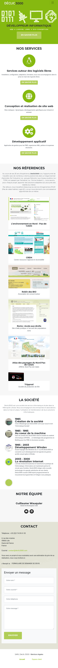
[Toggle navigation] (53, 3)
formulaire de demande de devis (26, 563)
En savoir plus (29, 35)
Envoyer (13, 635)
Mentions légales (37, 654)
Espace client (37, 659)
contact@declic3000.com (17, 551)
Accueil (22, 659)
